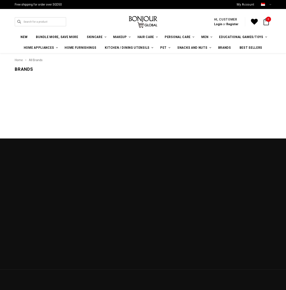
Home (19, 60)
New (24, 37)
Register (232, 24)
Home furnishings (80, 47)
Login (218, 24)
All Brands (36, 60)
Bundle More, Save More (57, 37)
